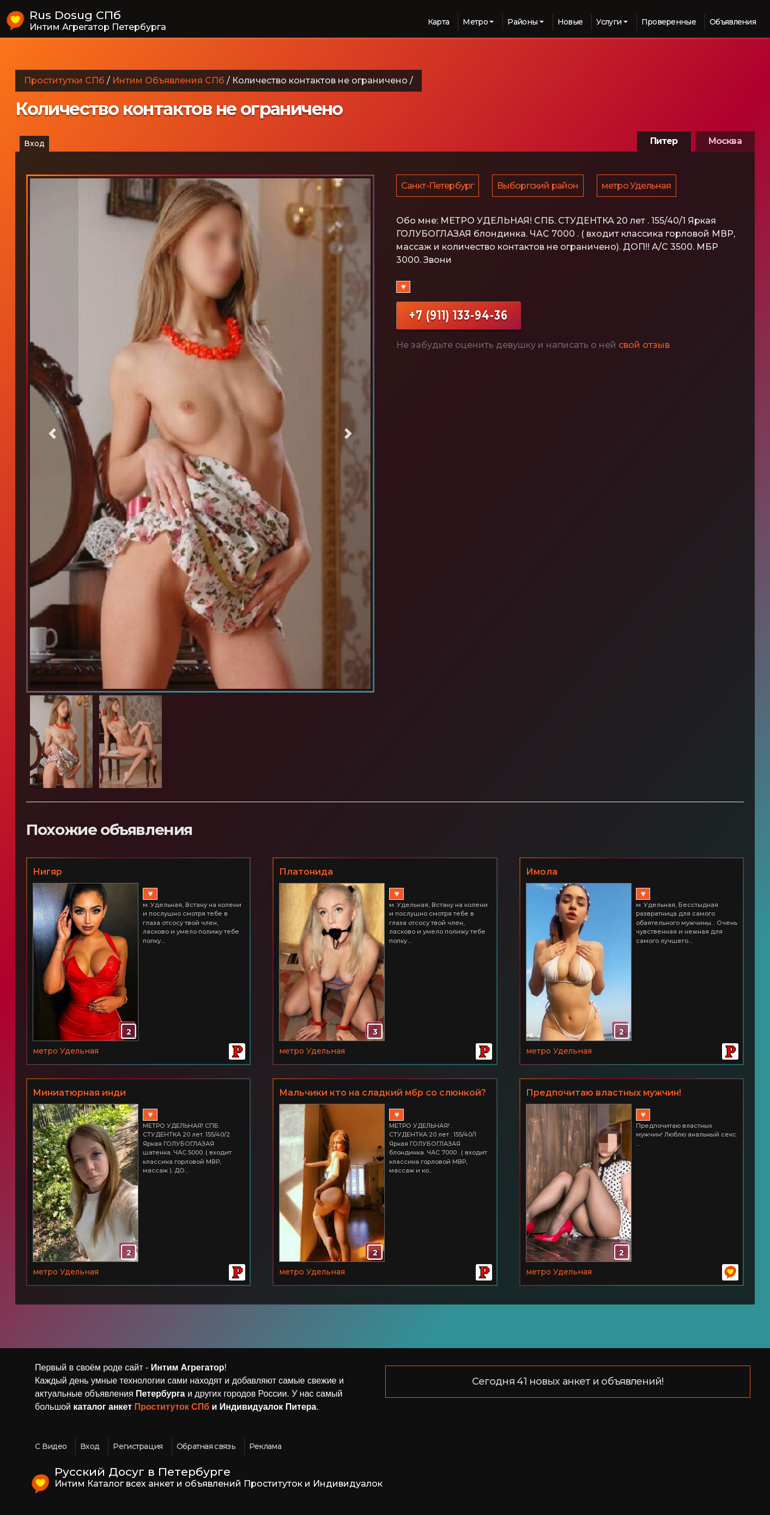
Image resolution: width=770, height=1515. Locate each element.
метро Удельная (639, 186)
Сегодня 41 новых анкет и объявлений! (568, 1382)
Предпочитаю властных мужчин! (603, 1092)
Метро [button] (475, 22)
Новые (570, 22)
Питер (664, 141)
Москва (725, 141)
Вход (34, 143)
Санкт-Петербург (438, 186)
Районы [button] (522, 22)
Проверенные (668, 22)
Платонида (306, 872)
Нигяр (47, 872)
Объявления (733, 22)
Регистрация (137, 1446)
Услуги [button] (608, 22)
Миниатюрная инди (79, 1092)
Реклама (265, 1446)
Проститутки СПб (64, 80)
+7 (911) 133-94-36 (458, 316)
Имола (541, 872)
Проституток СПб (172, 1406)
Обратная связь (206, 1446)
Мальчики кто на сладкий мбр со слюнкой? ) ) (382, 1093)
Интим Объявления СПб (168, 80)
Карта (439, 22)
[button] (52, 433)
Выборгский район (539, 186)
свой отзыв (644, 346)
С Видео (50, 1446)
